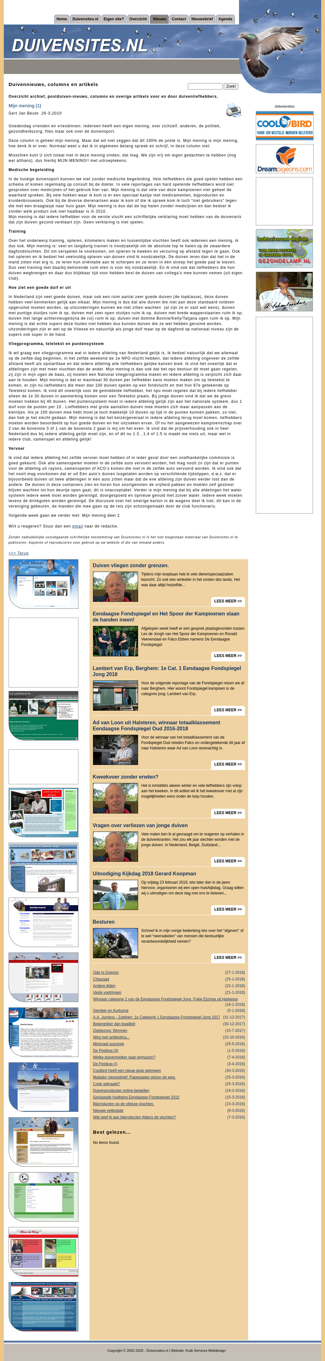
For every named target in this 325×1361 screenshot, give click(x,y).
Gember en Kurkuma (169, 1010)
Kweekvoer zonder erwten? (125, 777)
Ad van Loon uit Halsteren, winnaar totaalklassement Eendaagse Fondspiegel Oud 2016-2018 (156, 725)
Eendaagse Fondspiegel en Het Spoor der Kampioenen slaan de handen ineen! (166, 616)
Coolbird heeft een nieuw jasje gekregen (169, 1070)
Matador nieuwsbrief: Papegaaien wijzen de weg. (169, 1077)
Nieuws (159, 19)
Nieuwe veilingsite (169, 1110)
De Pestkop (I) (169, 1064)
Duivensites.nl (85, 19)
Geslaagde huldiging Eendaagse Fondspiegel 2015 (169, 1097)
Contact (179, 19)
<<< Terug (19, 553)
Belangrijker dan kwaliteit (169, 1024)
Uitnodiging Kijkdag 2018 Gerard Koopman (144, 873)
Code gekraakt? (169, 1084)
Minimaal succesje (169, 1044)
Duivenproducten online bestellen (169, 1090)
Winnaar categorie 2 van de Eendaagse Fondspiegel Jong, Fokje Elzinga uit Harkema (169, 1000)
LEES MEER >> (228, 601)
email (77, 526)
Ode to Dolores (169, 972)
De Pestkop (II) (169, 1050)
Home (61, 19)
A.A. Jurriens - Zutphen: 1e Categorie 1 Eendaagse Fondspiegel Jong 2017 (169, 1017)
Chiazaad (169, 979)
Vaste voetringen (169, 992)
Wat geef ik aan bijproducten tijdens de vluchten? (169, 1117)
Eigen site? (114, 19)
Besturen (104, 922)
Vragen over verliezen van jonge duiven (140, 825)
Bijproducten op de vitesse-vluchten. (169, 1104)
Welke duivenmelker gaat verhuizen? (169, 1057)
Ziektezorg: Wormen (169, 1030)
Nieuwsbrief (202, 19)
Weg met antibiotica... (169, 1037)
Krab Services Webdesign (206, 1350)
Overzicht (138, 19)
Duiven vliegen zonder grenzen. (131, 565)
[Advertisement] (43, 652)
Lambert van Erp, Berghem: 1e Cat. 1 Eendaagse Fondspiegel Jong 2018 (167, 671)
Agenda (225, 19)
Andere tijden (169, 986)
